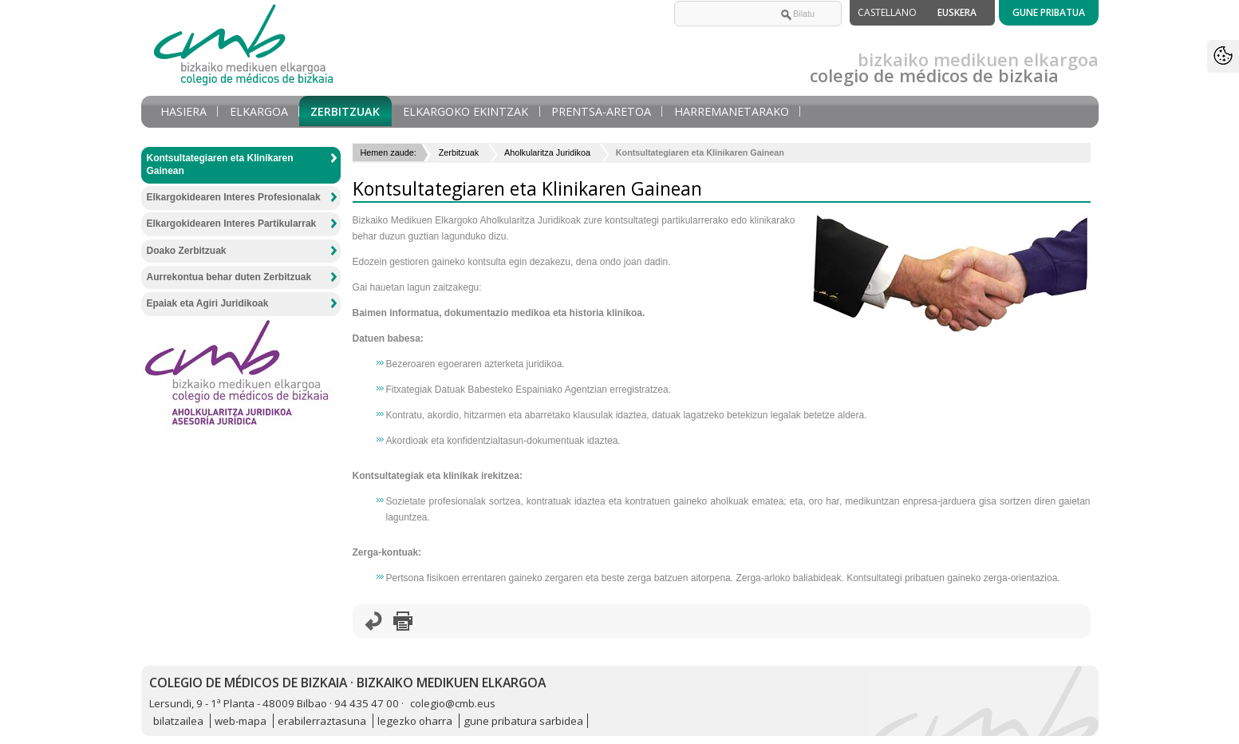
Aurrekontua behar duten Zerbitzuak (229, 277)
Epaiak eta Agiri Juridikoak (208, 303)
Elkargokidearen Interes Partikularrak (232, 223)
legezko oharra (414, 721)
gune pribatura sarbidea (523, 721)
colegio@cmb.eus (452, 703)
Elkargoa (259, 111)
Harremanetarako (731, 111)
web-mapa (240, 721)
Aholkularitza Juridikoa (547, 152)
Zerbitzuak (345, 111)
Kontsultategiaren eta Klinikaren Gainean (220, 164)
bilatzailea (178, 721)
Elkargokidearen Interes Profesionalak (234, 197)
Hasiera (183, 111)
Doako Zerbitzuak (187, 250)
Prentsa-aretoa (601, 111)
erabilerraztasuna (322, 721)
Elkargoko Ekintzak (465, 111)
